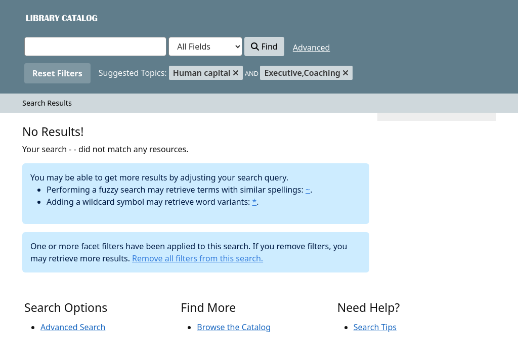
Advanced (311, 47)
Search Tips (375, 327)
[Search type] (205, 46)
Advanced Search (72, 327)
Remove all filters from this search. (197, 258)
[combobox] (95, 46)
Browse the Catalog (234, 327)
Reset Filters (57, 73)
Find (264, 46)
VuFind (42, 17)
